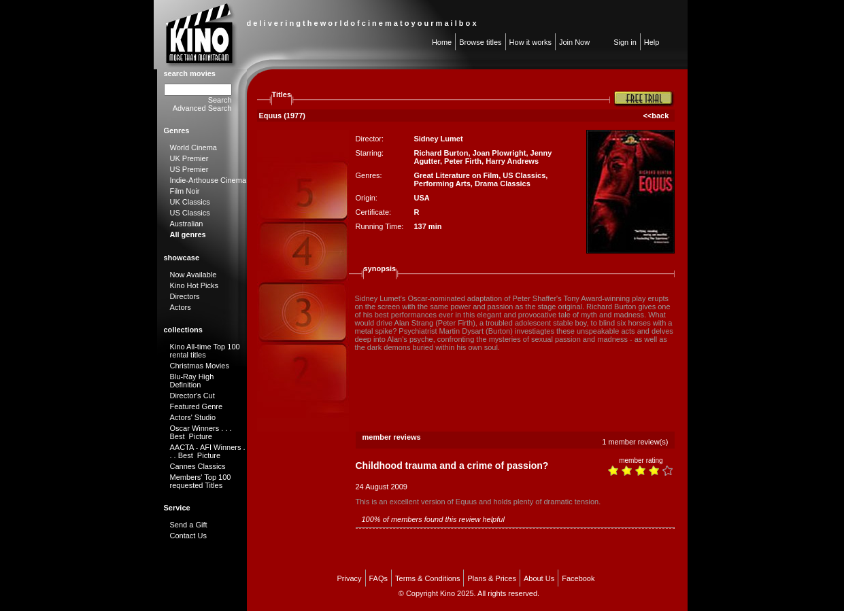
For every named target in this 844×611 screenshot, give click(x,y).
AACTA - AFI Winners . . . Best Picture (208, 451)
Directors (185, 296)
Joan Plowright (499, 153)
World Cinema (194, 147)
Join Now (574, 42)
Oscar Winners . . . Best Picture (201, 432)
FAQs (378, 578)
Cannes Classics (198, 466)
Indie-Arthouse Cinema (208, 180)
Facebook (578, 578)
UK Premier (189, 158)
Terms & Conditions (427, 578)
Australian (186, 224)
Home (442, 42)
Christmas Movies (199, 366)
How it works (530, 42)
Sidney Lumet (437, 139)
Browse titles (480, 42)
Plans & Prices (491, 578)
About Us (539, 578)
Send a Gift (188, 525)
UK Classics (190, 202)
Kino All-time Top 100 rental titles (205, 351)
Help (652, 42)
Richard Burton (440, 153)
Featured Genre (196, 406)
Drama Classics (502, 183)
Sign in (625, 42)
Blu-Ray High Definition (192, 380)
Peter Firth (463, 161)
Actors (180, 307)
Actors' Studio (193, 417)
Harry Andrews (512, 161)
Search (220, 100)
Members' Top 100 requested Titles (200, 481)
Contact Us (188, 535)
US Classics (190, 213)
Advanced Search (202, 108)
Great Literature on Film (456, 175)
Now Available (193, 274)
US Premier (189, 169)
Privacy (349, 578)
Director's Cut (192, 395)
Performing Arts (441, 183)
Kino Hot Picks (194, 285)
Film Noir (185, 191)
